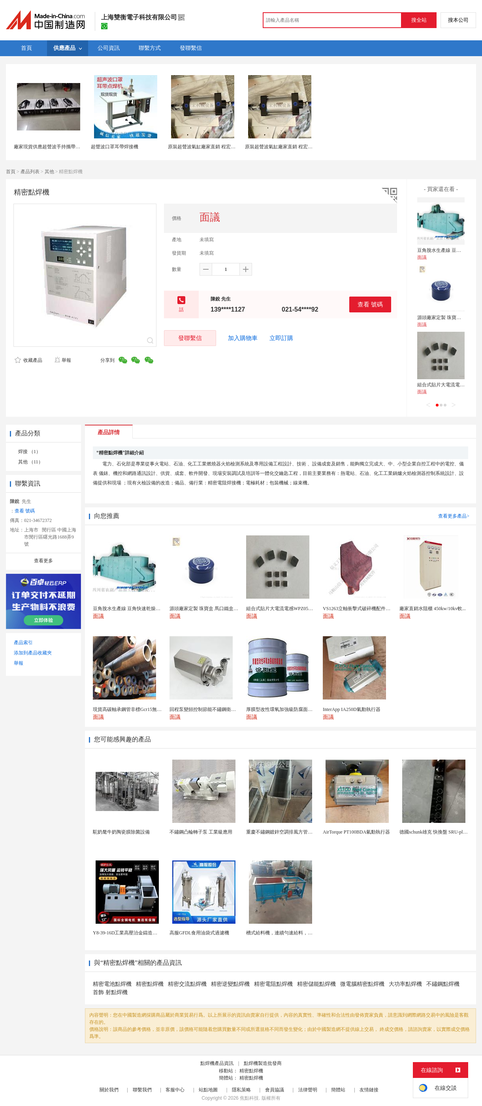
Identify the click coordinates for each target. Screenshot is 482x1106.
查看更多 (43, 560)
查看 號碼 (370, 304)
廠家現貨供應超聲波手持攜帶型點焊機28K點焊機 (65, 146)
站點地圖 (208, 1090)
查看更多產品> (453, 516)
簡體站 (338, 1090)
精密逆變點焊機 (230, 984)
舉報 (62, 360)
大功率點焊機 (405, 984)
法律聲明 (307, 1090)
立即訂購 (281, 338)
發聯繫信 (190, 338)
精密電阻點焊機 (273, 984)
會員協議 (274, 1090)
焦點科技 (249, 1098)
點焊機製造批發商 (263, 1063)
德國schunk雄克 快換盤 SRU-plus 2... (436, 832)
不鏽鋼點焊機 (442, 984)
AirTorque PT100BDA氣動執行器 (356, 832)
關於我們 (109, 1090)
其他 (49, 171)
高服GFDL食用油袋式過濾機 (199, 933)
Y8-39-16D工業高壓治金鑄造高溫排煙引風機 (139, 933)
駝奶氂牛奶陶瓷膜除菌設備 (121, 832)
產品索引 (23, 642)
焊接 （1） (29, 451)
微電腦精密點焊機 (362, 984)
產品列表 (30, 171)
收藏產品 (28, 360)
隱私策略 (241, 1090)
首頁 (10, 171)
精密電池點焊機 (112, 984)
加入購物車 (243, 338)
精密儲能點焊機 (316, 984)
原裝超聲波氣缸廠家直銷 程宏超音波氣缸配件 (216, 146)
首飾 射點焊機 (110, 992)
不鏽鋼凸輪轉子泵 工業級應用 (200, 832)
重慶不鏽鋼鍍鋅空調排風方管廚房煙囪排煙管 (293, 832)
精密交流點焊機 (187, 984)
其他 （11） (30, 462)
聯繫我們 (142, 1090)
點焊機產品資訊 (216, 1063)
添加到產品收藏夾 (33, 653)
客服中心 (175, 1090)
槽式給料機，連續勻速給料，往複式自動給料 (293, 933)
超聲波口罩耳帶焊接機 (114, 146)
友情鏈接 (369, 1090)
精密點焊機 (150, 984)
